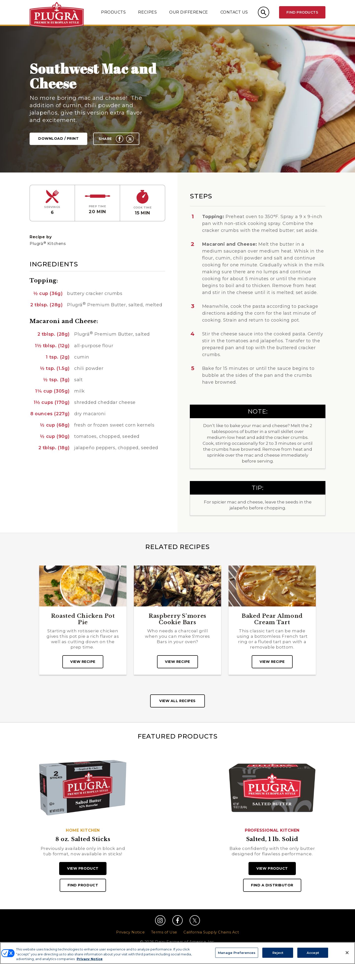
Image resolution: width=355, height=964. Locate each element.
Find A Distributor (272, 885)
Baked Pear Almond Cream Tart (272, 619)
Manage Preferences (178, 953)
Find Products (302, 12)
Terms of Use (164, 932)
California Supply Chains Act (211, 932)
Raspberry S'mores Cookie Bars (177, 619)
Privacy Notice (130, 932)
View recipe (82, 661)
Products (113, 12)
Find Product (83, 885)
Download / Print (58, 139)
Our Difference (188, 12)
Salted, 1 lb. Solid (272, 839)
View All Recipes (177, 701)
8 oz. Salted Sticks (82, 839)
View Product (82, 868)
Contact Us (234, 12)
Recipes (147, 12)
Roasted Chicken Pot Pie (83, 619)
